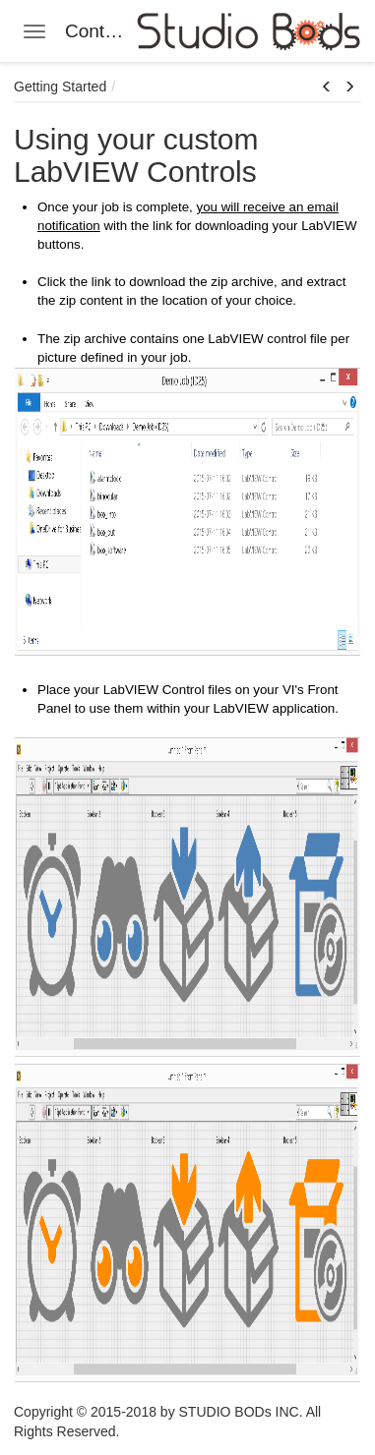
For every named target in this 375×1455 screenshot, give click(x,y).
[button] (327, 87)
